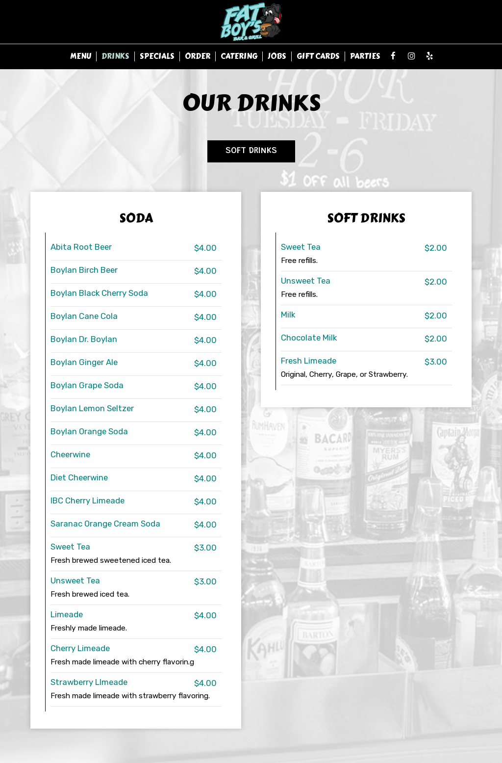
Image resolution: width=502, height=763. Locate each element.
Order (197, 56)
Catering (239, 56)
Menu (80, 56)
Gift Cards (318, 56)
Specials (157, 56)
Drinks (115, 56)
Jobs (277, 56)
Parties (365, 56)
